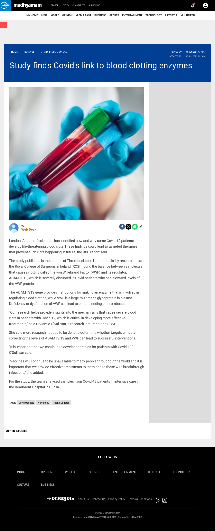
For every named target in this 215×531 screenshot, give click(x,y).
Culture (23, 484)
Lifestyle (171, 15)
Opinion (67, 15)
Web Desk (28, 229)
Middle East (83, 15)
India (44, 15)
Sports (114, 15)
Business (100, 15)
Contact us (98, 499)
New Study (43, 402)
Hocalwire (136, 517)
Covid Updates (26, 402)
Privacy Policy (116, 499)
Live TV (65, 5)
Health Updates (61, 402)
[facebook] (122, 227)
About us (83, 499)
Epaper (55, 5)
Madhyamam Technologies (101, 517)
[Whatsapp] (135, 227)
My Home (32, 15)
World (55, 15)
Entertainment (132, 15)
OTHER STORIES (16, 431)
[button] (5, 5)
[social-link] (141, 227)
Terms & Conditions (140, 499)
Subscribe (94, 5)
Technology (153, 15)
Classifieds (78, 5)
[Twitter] (128, 227)
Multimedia (188, 15)
